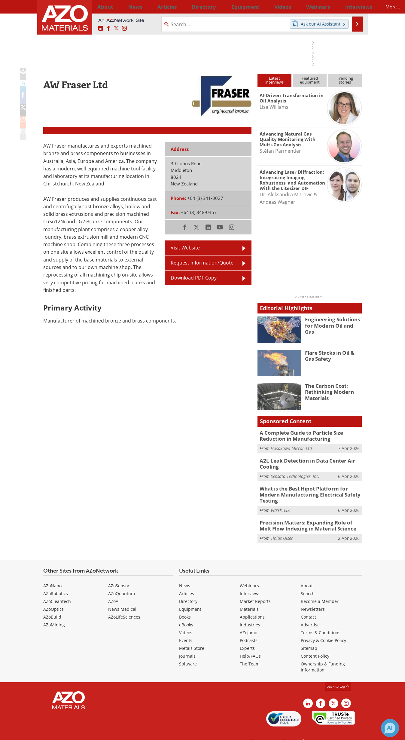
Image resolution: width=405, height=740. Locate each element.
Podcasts (248, 628)
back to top (338, 674)
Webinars (249, 574)
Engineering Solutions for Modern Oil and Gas (333, 322)
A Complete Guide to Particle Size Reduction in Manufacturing (310, 435)
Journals (187, 644)
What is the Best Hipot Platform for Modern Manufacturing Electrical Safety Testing (309, 488)
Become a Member (320, 589)
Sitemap (309, 636)
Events (185, 628)
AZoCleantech (57, 589)
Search (308, 582)
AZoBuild (52, 605)
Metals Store (191, 636)
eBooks (186, 613)
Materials (249, 597)
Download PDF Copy (194, 277)
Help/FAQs (250, 644)
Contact (308, 605)
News (184, 574)
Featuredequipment (310, 80)
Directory (186, 7)
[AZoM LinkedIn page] (100, 28)
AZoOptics (53, 597)
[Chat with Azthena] (390, 728)
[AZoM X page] (116, 28)
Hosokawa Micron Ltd (291, 447)
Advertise (310, 613)
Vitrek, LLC (281, 500)
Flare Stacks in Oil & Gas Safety (332, 355)
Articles (186, 582)
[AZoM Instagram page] (124, 28)
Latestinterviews (274, 80)
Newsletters (313, 597)
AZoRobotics (55, 582)
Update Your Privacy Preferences (88, 732)
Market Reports (255, 589)
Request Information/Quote (202, 262)
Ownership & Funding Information (323, 655)
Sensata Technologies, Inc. (295, 473)
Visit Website (185, 247)
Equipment (190, 597)
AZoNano (52, 574)
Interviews (250, 582)
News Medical (122, 597)
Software (188, 652)
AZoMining (54, 613)
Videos (185, 621)
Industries (250, 613)
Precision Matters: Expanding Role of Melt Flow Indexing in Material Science (307, 514)
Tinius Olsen (282, 526)
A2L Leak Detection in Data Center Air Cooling (303, 461)
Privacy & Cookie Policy (323, 628)
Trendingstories (345, 80)
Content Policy (315, 644)
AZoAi (114, 589)
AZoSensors (120, 574)
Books (185, 605)
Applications (252, 605)
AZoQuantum (121, 582)
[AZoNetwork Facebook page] (108, 28)
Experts (247, 636)
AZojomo (248, 621)
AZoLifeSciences (124, 605)
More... (353, 7)
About (307, 574)
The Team (250, 652)
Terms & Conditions (320, 621)
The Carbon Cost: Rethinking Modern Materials (327, 391)
